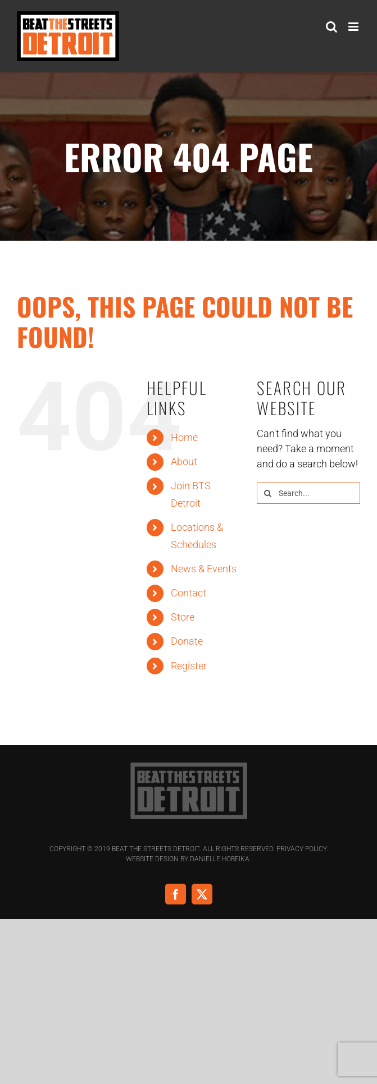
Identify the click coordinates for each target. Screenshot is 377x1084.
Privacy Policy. (302, 849)
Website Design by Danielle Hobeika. (188, 859)
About (184, 461)
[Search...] (308, 493)
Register (189, 666)
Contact (188, 593)
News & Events (204, 569)
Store (182, 617)
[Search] (267, 493)
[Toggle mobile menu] (354, 27)
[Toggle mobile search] (331, 27)
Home (184, 437)
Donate (187, 641)
